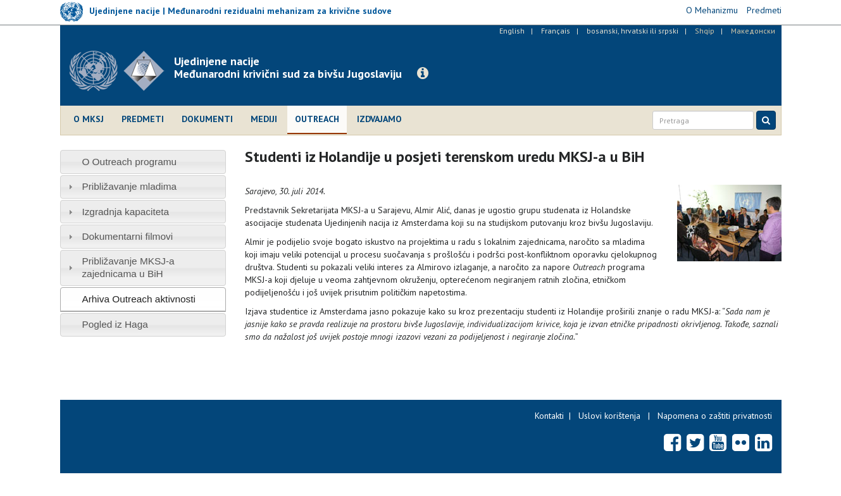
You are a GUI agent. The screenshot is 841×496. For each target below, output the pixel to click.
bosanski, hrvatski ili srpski (632, 30)
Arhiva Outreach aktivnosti (139, 299)
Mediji (264, 119)
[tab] (143, 161)
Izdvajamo (379, 119)
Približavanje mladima (129, 186)
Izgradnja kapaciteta (125, 211)
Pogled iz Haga (114, 324)
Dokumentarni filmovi (127, 236)
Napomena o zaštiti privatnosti (714, 415)
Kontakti (549, 415)
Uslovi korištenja (609, 415)
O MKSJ (88, 119)
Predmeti (142, 119)
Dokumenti (207, 119)
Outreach (317, 119)
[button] (422, 73)
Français (555, 30)
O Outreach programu (129, 161)
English (512, 30)
